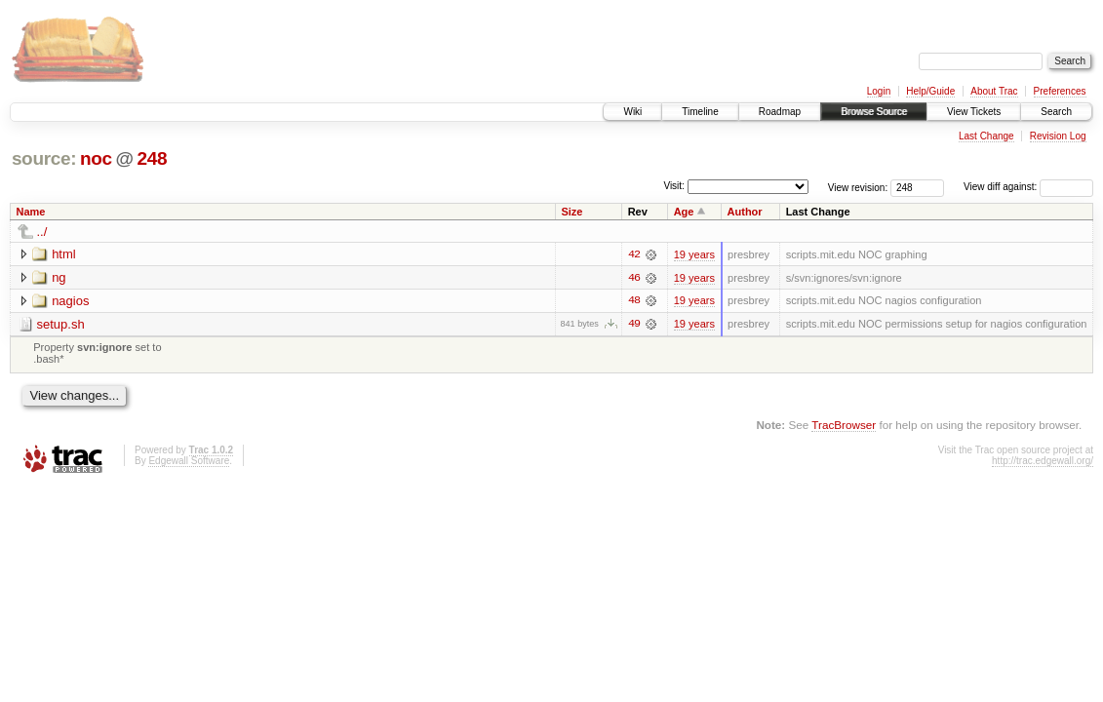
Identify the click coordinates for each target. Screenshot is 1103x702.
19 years (694, 254)
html (64, 254)
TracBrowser (843, 424)
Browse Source (874, 111)
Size (571, 211)
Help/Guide (930, 91)
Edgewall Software (188, 461)
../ (42, 231)
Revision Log (1058, 136)
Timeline (700, 111)
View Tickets (974, 111)
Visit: (674, 185)
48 (634, 301)
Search (1056, 111)
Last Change (986, 136)
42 (634, 254)
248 (152, 158)
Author (745, 211)
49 (634, 324)
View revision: (858, 186)
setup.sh (61, 324)
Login (878, 91)
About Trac (993, 91)
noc (96, 158)
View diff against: (1028, 186)
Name (31, 211)
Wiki (632, 111)
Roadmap (780, 111)
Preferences (1060, 91)
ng (58, 277)
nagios (70, 300)
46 (634, 278)
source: (44, 158)
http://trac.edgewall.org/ (1042, 461)
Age (684, 211)
